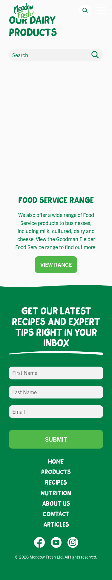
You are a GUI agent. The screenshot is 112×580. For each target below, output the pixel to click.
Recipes (56, 482)
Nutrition (56, 493)
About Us (56, 503)
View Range (56, 264)
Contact (56, 513)
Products (56, 471)
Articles (56, 524)
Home (56, 461)
